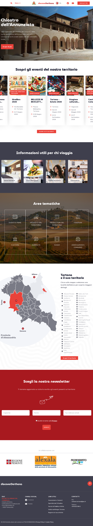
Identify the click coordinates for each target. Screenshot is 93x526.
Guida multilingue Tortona (56, 509)
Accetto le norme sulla (47, 421)
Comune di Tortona (7, 502)
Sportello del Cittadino (55, 503)
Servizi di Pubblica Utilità (56, 506)
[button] (11, 3)
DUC (3, 496)
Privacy (54, 421)
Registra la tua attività (55, 512)
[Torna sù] (90, 483)
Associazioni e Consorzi (55, 500)
